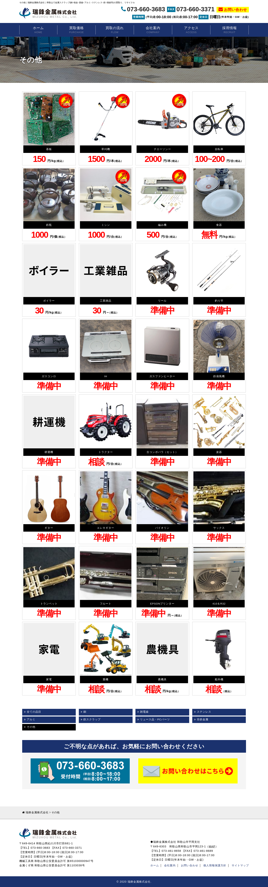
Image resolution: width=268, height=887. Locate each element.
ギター (49, 527)
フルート (105, 603)
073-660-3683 (146, 9)
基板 (49, 149)
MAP (212, 846)
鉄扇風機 (219, 376)
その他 (31, 726)
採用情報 (229, 30)
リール (162, 300)
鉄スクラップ (92, 719)
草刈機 (105, 149)
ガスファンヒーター (162, 376)
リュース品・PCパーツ (155, 719)
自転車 (219, 149)
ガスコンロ (49, 376)
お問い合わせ (235, 9)
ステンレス (204, 711)
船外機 (219, 679)
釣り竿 (219, 300)
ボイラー (49, 300)
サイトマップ (240, 865)
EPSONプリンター (162, 603)
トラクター (106, 452)
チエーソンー (162, 149)
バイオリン (162, 527)
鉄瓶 (49, 225)
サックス (219, 527)
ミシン (105, 225)
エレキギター (105, 527)
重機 (105, 679)
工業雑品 (105, 300)
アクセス (191, 30)
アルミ (31, 719)
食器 (219, 225)
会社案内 (153, 30)
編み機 (162, 225)
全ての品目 (34, 711)
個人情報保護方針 (214, 865)
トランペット (49, 603)
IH (105, 376)
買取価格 (76, 30)
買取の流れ (114, 30)
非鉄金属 (202, 719)
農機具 (162, 679)
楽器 (219, 452)
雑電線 (144, 711)
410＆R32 (219, 603)
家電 (49, 679)
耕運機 (49, 452)
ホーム (38, 30)
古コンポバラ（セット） (162, 452)
